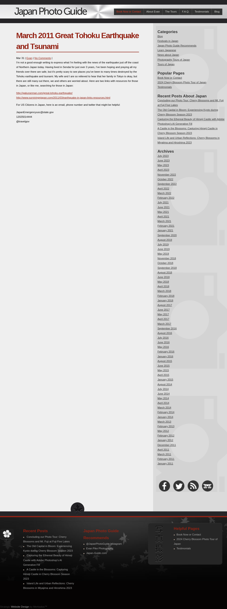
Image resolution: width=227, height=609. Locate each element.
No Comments (43, 58)
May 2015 (163, 370)
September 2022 (167, 183)
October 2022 (165, 179)
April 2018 (163, 286)
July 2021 (163, 202)
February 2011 (166, 459)
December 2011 (167, 445)
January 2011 (165, 463)
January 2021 (165, 230)
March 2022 (164, 193)
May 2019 (163, 253)
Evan (29, 58)
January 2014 (165, 417)
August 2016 (165, 333)
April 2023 (163, 169)
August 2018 (165, 272)
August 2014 (165, 384)
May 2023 (163, 165)
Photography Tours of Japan (174, 59)
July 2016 (163, 337)
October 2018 (165, 263)
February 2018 (166, 295)
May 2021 (163, 211)
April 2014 (163, 403)
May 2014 (163, 398)
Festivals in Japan (168, 41)
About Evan (153, 11)
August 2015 (165, 361)
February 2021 (166, 225)
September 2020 (167, 235)
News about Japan (168, 54)
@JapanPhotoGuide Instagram (104, 543)
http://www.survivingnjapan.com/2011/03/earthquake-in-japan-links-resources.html (63, 97)
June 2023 (164, 160)
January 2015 (165, 379)
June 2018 (164, 277)
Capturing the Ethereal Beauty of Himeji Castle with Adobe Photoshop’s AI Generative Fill (47, 560)
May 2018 (163, 281)
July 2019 (163, 244)
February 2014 (166, 412)
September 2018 (167, 267)
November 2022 (167, 174)
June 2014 (164, 393)
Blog (216, 11)
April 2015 (163, 375)
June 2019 (164, 249)
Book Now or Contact (129, 11)
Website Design (20, 606)
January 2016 (165, 356)
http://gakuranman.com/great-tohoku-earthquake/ (44, 93)
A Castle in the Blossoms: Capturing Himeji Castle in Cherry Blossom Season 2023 (46, 574)
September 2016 (167, 328)
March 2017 (164, 323)
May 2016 (163, 347)
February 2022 (166, 197)
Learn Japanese (167, 50)
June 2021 (164, 207)
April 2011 (163, 449)
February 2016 (166, 351)
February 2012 (166, 435)
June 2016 (164, 342)
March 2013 (164, 421)
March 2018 (164, 291)
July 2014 (163, 389)
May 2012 (163, 431)
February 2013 (166, 426)
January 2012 (165, 440)
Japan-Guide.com (96, 553)
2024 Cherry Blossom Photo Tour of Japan (182, 82)
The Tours (171, 11)
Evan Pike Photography (99, 548)
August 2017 (165, 305)
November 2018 (167, 258)
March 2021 (164, 221)
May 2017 (163, 314)
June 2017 (164, 309)
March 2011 (164, 454)
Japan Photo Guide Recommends (177, 45)
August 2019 (165, 239)
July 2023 (163, 156)
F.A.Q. (185, 11)
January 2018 (165, 300)
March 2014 (164, 407)
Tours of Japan (166, 64)
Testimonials (202, 11)
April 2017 (163, 319)
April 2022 (163, 188)
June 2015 (164, 365)
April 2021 (163, 216)
